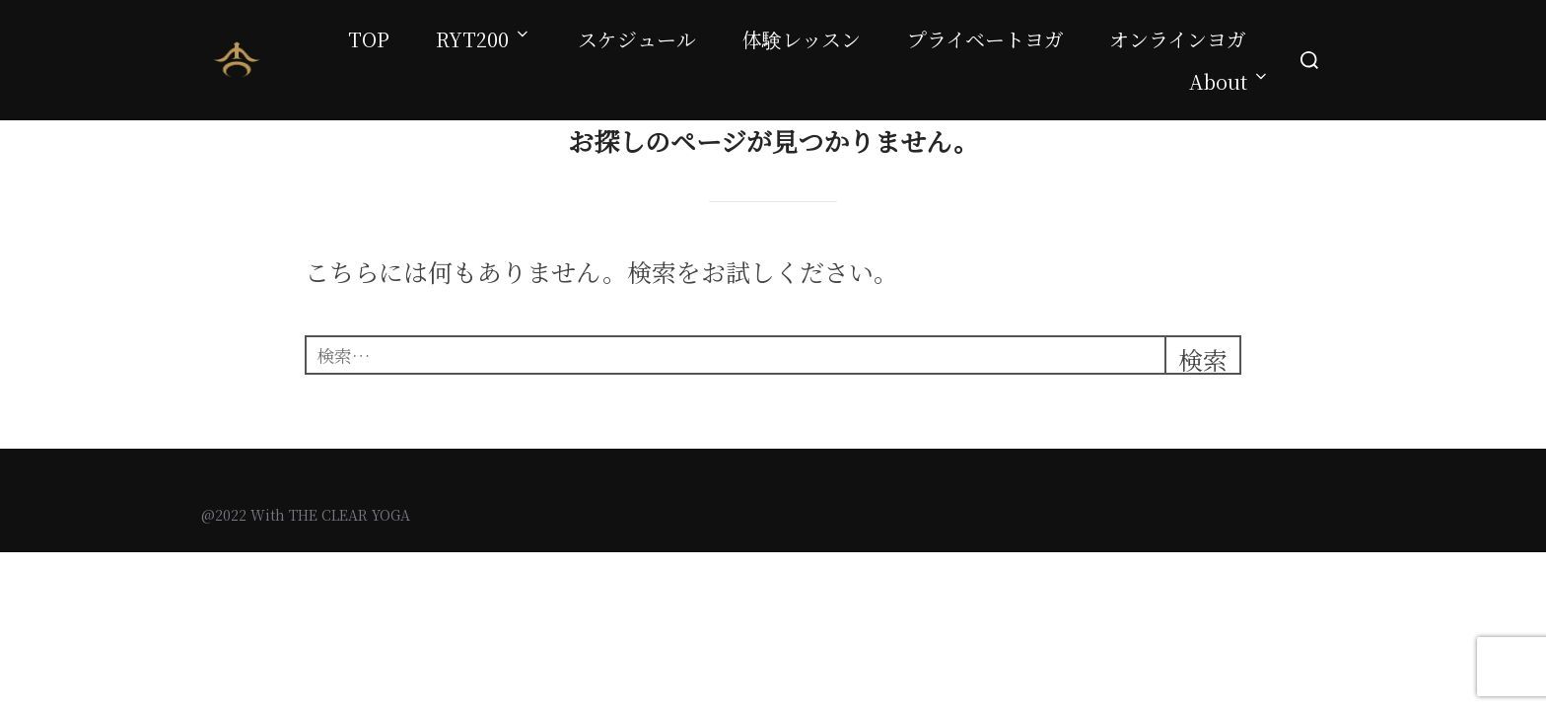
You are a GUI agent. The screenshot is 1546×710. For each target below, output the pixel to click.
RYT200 (483, 39)
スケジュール (637, 39)
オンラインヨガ (1177, 39)
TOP (368, 39)
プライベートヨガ (985, 39)
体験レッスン (801, 39)
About (1229, 81)
